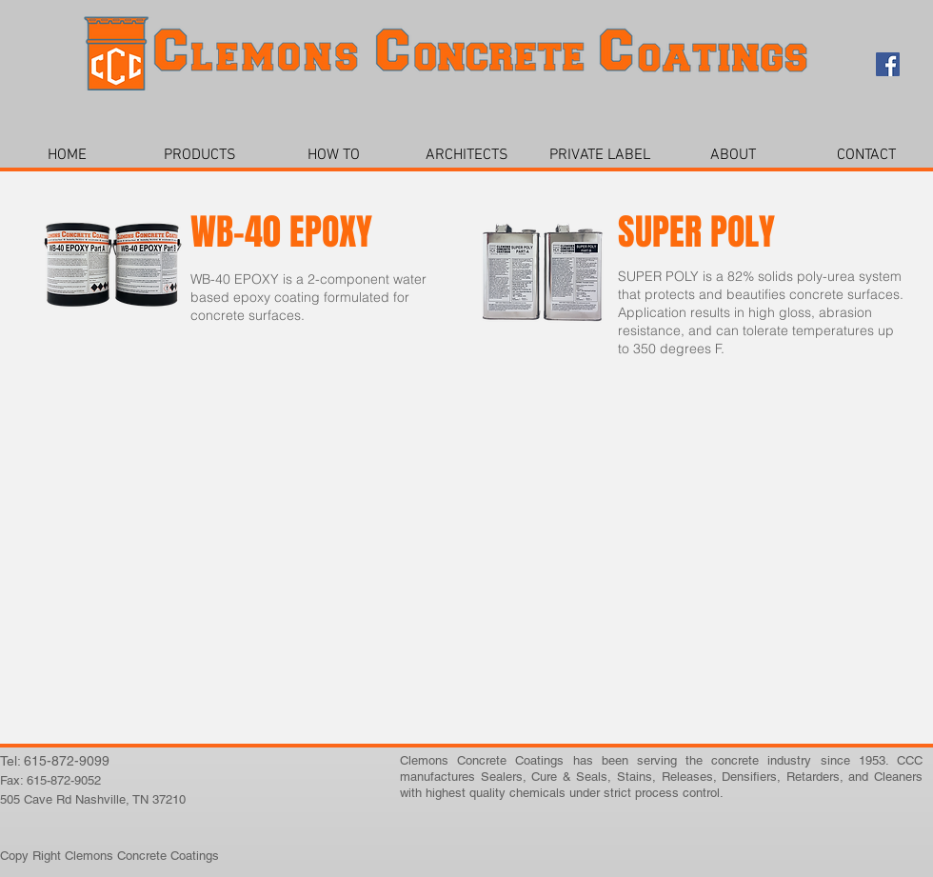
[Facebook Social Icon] (888, 64)
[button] (200, 155)
